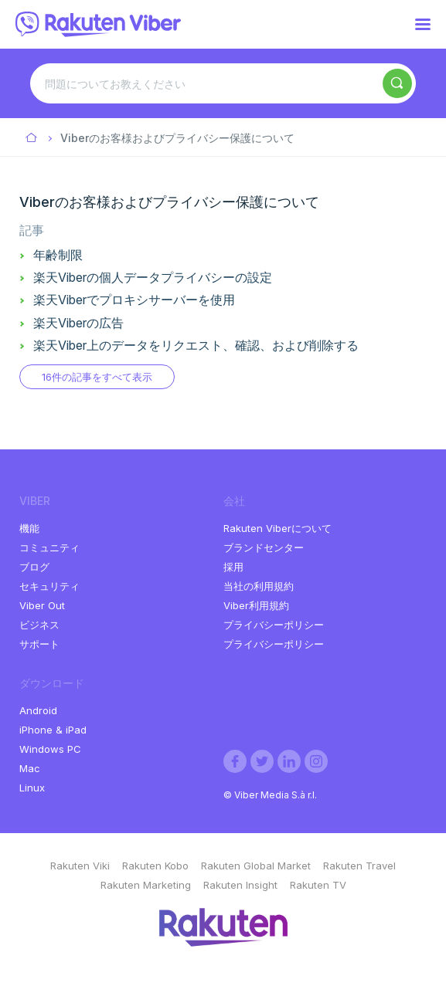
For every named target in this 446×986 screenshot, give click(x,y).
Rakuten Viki (80, 865)
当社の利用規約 (258, 586)
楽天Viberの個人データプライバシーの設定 (152, 277)
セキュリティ (49, 586)
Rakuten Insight (240, 885)
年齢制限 (58, 255)
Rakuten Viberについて (277, 528)
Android (38, 710)
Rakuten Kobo (155, 865)
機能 (29, 528)
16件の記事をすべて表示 (97, 377)
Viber (32, 138)
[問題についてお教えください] (223, 83)
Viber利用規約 (256, 605)
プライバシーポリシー (273, 624)
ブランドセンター (263, 547)
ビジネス (39, 624)
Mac (29, 768)
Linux (32, 787)
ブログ (34, 567)
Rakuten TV (318, 885)
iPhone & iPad (53, 729)
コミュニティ (49, 547)
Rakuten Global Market (256, 865)
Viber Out (42, 605)
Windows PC (50, 749)
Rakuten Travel (359, 865)
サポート (39, 644)
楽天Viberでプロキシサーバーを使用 (134, 299)
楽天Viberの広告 (78, 322)
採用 (233, 567)
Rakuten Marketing (145, 885)
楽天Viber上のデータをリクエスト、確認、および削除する (196, 345)
